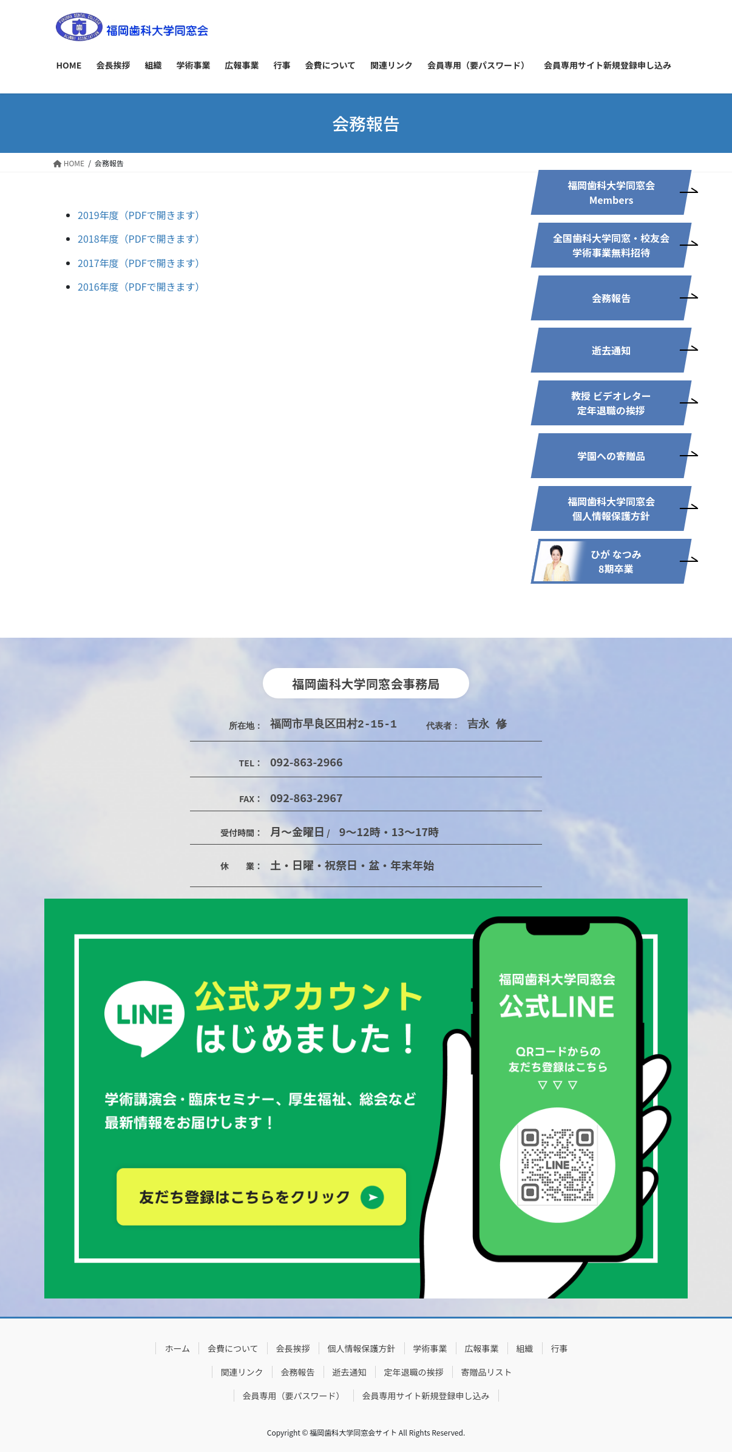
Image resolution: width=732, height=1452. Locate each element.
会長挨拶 (293, 1348)
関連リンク (242, 1372)
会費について (233, 1348)
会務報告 (298, 1372)
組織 (525, 1348)
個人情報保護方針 (362, 1348)
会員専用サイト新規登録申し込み (426, 1396)
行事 (559, 1348)
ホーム (177, 1348)
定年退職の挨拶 (414, 1372)
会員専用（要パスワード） (294, 1396)
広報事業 (482, 1348)
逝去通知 (350, 1372)
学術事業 (430, 1348)
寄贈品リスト (486, 1372)
